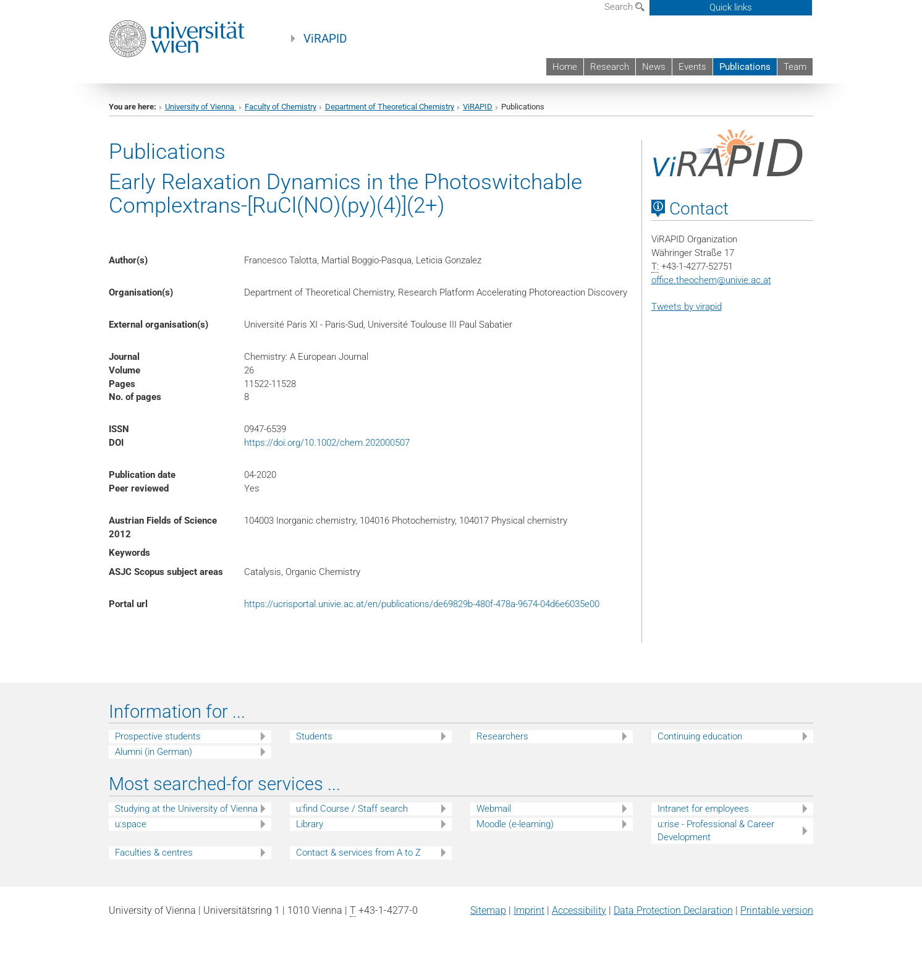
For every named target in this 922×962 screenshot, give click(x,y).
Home (564, 66)
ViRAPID (325, 39)
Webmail (493, 808)
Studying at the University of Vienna (186, 808)
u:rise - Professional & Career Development (716, 831)
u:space (130, 824)
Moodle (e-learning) (515, 824)
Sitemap (488, 910)
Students (314, 736)
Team (795, 66)
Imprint (529, 910)
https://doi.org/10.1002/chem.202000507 (327, 442)
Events (692, 66)
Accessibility (579, 910)
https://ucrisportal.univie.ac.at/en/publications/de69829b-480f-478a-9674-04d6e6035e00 (421, 604)
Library (309, 824)
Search (624, 6)
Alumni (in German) (153, 751)
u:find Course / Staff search (352, 808)
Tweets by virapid (686, 306)
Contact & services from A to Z (358, 852)
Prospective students (158, 736)
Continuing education (700, 736)
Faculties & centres (154, 852)
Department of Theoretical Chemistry (389, 106)
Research (609, 66)
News (654, 66)
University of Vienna (200, 106)
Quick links (730, 7)
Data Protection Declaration (673, 910)
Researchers (502, 736)
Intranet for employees (703, 808)
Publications (745, 66)
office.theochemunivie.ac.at (711, 280)
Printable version (776, 910)
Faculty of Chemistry (280, 106)
